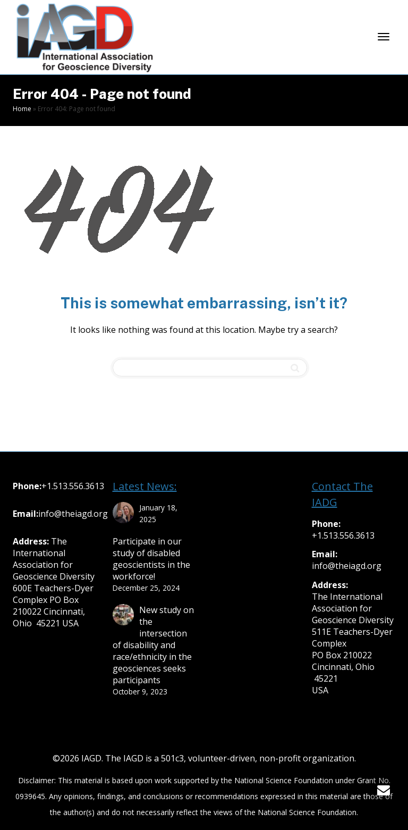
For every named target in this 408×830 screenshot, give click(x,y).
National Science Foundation (283, 780)
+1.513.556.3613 (72, 486)
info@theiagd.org (73, 513)
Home (22, 108)
